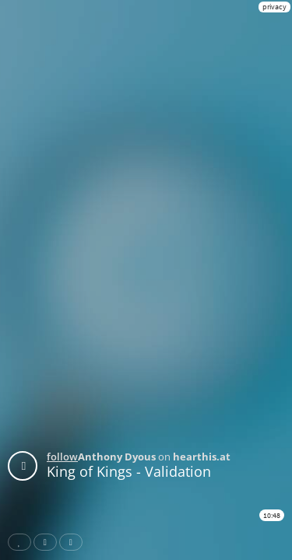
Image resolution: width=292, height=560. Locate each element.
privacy (274, 7)
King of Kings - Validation (129, 471)
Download (74, 542)
